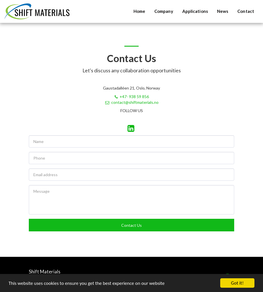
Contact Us (131, 225)
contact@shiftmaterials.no (132, 102)
